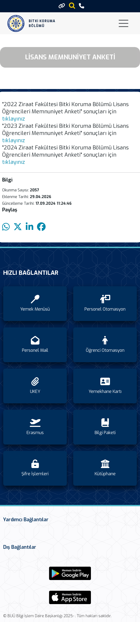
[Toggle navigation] (123, 23)
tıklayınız (13, 118)
